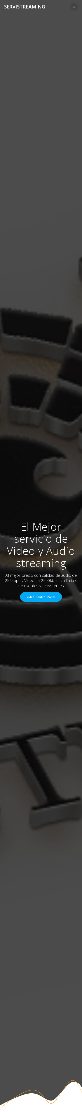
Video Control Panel (41, 597)
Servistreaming (24, 6)
